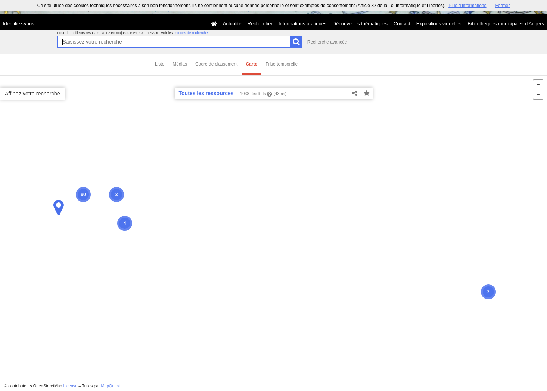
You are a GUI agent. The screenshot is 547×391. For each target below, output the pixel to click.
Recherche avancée (327, 42)
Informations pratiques (303, 23)
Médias (180, 64)
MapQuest (110, 386)
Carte (251, 64)
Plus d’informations (467, 5)
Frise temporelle (281, 64)
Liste (159, 64)
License (70, 386)
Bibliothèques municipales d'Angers (505, 23)
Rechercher (260, 23)
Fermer (502, 5)
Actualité (232, 23)
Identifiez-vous (18, 23)
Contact (402, 23)
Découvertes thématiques (360, 23)
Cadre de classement (216, 64)
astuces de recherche (191, 33)
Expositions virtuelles (438, 23)
